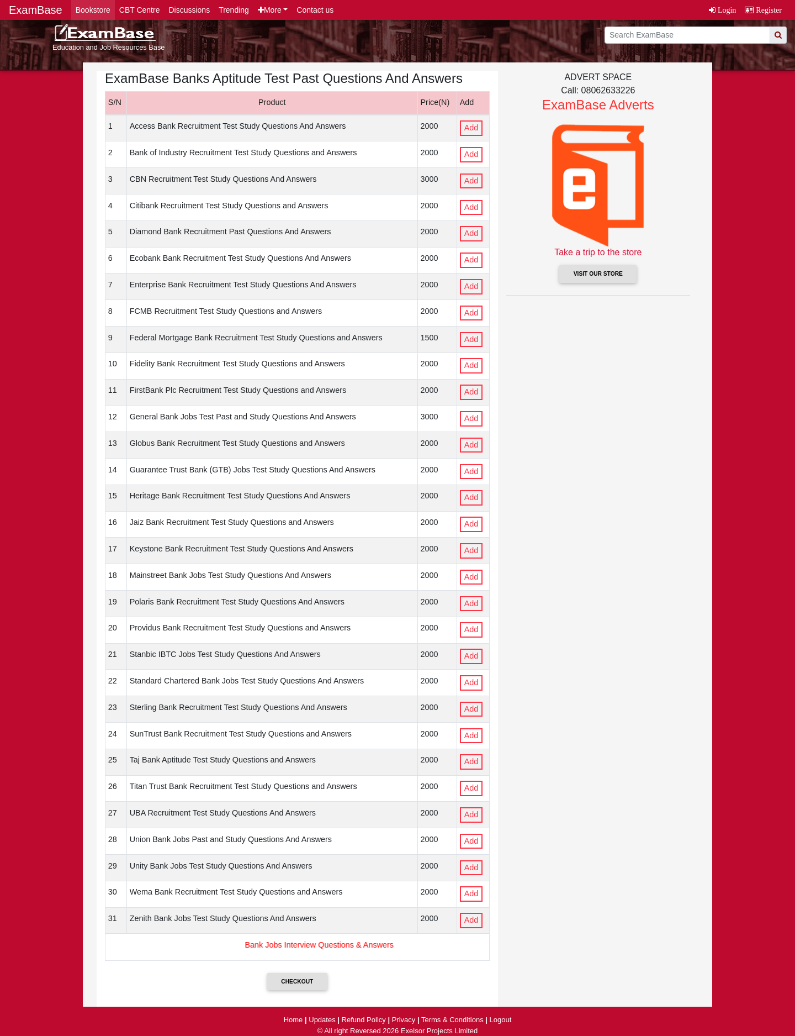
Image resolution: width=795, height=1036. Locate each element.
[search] (687, 35)
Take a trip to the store (598, 252)
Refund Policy (364, 1020)
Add (471, 127)
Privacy (404, 1020)
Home (293, 1020)
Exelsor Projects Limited (439, 1031)
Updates (322, 1020)
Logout (501, 1020)
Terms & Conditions (452, 1020)
